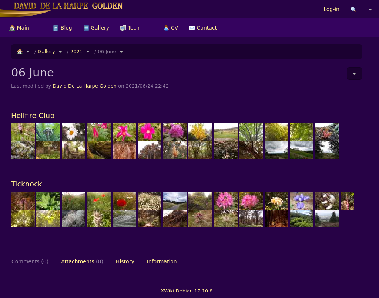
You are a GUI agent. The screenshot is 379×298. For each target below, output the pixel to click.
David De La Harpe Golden (85, 86)
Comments (29, 261)
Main (19, 28)
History (125, 261)
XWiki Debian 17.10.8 (186, 291)
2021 (76, 51)
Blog (62, 28)
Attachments (82, 261)
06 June (107, 51)
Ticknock (26, 184)
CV (170, 28)
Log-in (331, 9)
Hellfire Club (32, 116)
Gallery (96, 28)
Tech (130, 28)
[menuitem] (19, 27)
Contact (203, 28)
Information (162, 261)
